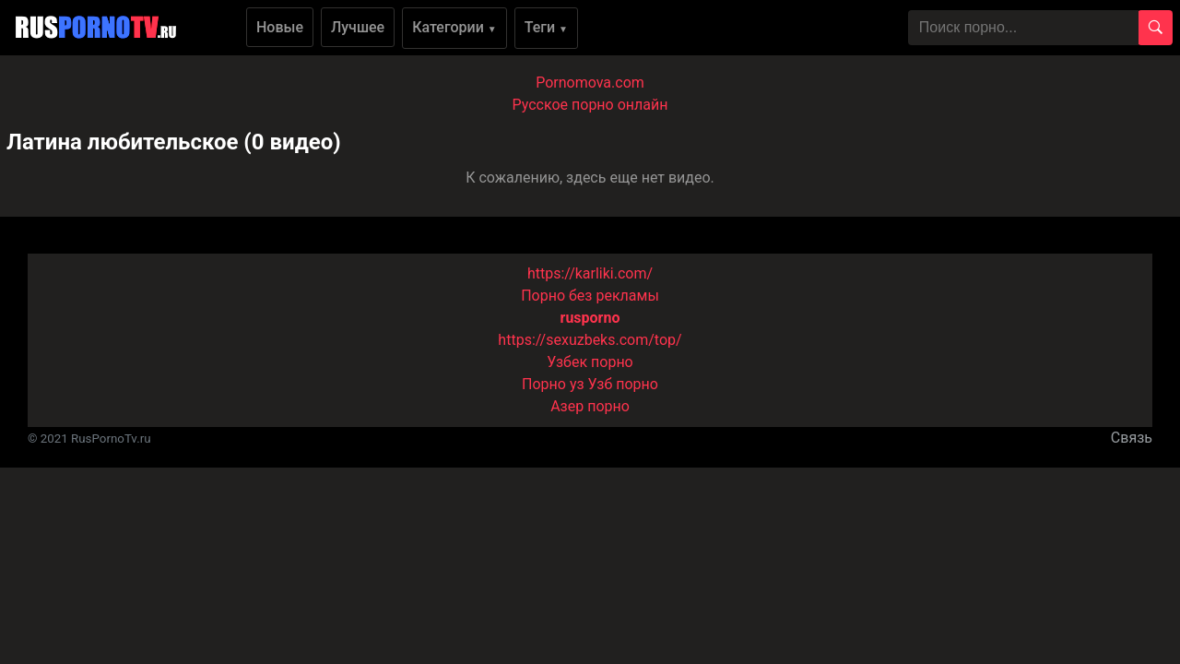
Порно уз (553, 384)
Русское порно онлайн (590, 104)
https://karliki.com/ (590, 273)
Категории (454, 27)
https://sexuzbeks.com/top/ (589, 340)
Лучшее (357, 27)
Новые (279, 27)
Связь (1131, 437)
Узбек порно (590, 362)
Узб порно (623, 384)
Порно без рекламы (590, 295)
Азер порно (590, 406)
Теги (546, 27)
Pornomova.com (590, 82)
